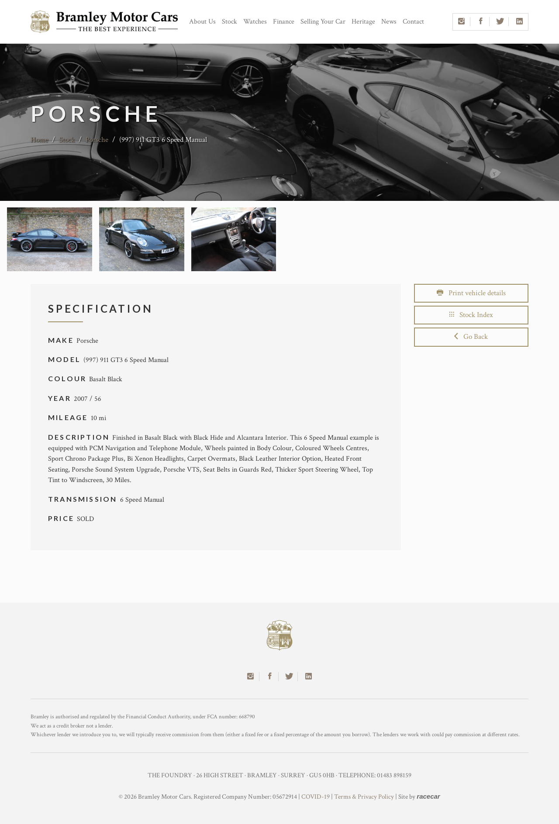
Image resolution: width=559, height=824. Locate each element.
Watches (255, 21)
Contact (413, 21)
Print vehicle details (471, 293)
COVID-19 (315, 797)
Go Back (471, 336)
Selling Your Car (322, 21)
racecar (428, 796)
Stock (229, 21)
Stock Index (471, 315)
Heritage (363, 21)
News (389, 21)
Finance (283, 21)
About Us (202, 21)
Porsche (97, 140)
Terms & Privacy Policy (364, 797)
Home (39, 140)
